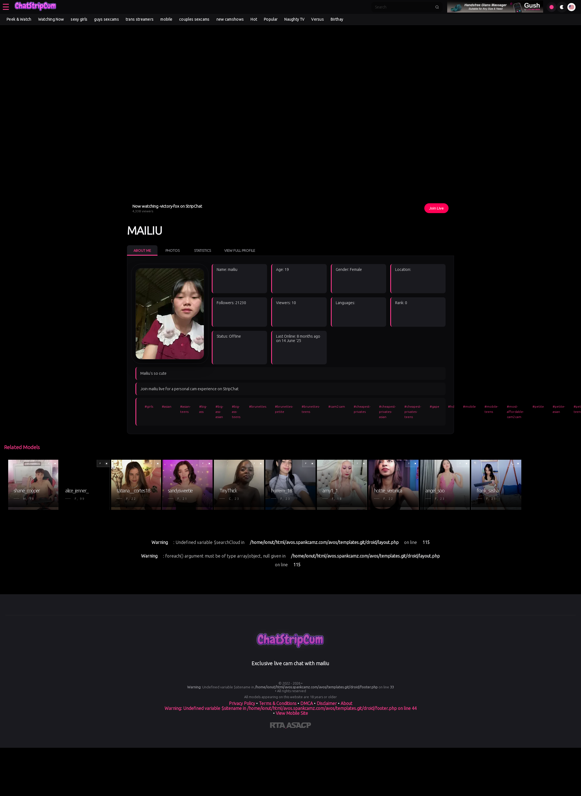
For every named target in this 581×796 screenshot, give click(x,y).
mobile (166, 19)
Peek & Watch (19, 19)
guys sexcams (106, 19)
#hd (451, 406)
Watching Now (51, 19)
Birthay (337, 19)
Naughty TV (294, 19)
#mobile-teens (491, 409)
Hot (253, 19)
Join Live (436, 208)
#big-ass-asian (219, 412)
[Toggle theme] (561, 7)
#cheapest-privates (362, 409)
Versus (317, 19)
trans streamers (140, 19)
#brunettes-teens (311, 409)
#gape (434, 406)
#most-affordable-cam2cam (515, 412)
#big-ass (203, 409)
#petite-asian (559, 409)
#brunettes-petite (284, 409)
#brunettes (257, 406)
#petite (538, 406)
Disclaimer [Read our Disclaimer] (327, 703)
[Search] (403, 7)
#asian (166, 406)
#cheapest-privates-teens (412, 412)
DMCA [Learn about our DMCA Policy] (306, 703)
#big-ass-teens (236, 412)
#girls (149, 406)
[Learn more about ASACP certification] (298, 726)
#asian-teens (185, 409)
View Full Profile (239, 250)
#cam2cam (336, 406)
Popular (270, 19)
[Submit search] (437, 7)
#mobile (469, 406)
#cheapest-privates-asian (387, 412)
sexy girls (79, 19)
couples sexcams (194, 19)
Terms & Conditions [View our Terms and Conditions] (277, 703)
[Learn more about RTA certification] (278, 726)
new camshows (230, 19)
